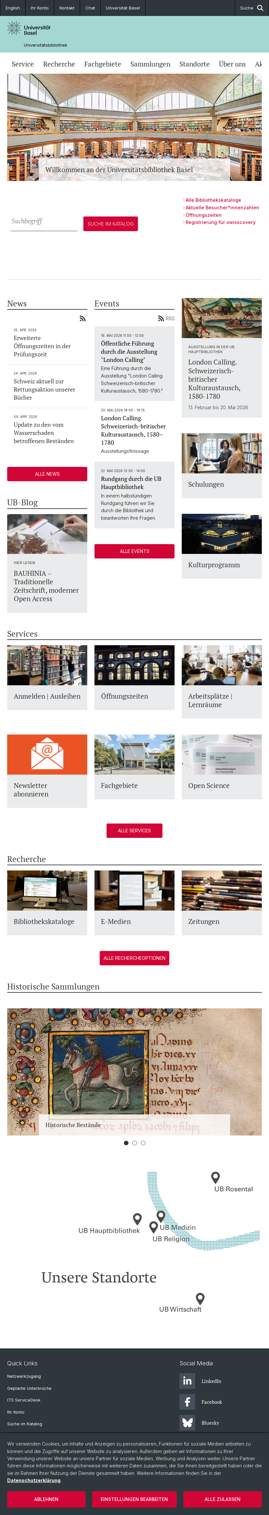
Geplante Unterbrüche (29, 1388)
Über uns (232, 63)
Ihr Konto (40, 7)
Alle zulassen (223, 1499)
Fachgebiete (102, 63)
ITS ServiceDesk (24, 1400)
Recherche (59, 63)
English (13, 7)
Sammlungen (150, 63)
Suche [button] (251, 8)
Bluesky (199, 1423)
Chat (90, 7)
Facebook (200, 1402)
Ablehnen (46, 1499)
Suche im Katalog (24, 1423)
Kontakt (67, 7)
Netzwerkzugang (24, 1376)
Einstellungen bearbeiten (134, 1499)
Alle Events (134, 551)
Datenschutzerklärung (33, 1480)
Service (23, 63)
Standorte (194, 63)
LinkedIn (200, 1381)
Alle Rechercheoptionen (134, 958)
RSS (166, 318)
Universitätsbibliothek (45, 45)
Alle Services (134, 830)
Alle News (47, 474)
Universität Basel (123, 7)
